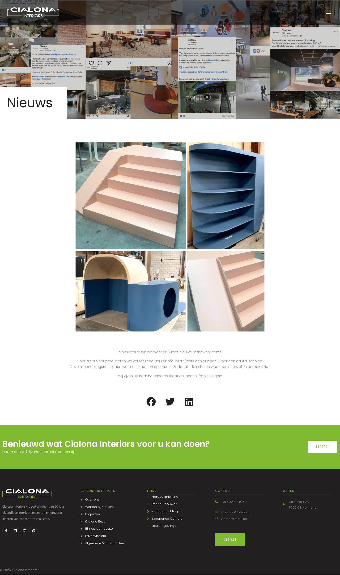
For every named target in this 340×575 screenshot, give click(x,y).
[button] (151, 401)
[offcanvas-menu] (327, 12)
